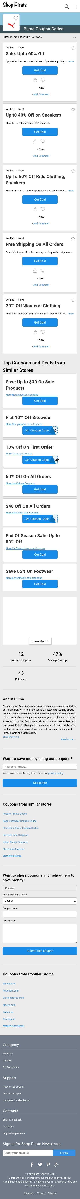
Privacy (52, 1193)
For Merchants (11, 1067)
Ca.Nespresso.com (13, 997)
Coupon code (10, 908)
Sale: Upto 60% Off (25, 53)
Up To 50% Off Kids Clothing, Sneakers (35, 179)
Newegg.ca (9, 1019)
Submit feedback (12, 1119)
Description (9, 920)
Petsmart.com (11, 990)
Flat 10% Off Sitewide (28, 417)
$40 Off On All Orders (28, 506)
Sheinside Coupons (13, 849)
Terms (40, 1193)
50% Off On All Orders (28, 476)
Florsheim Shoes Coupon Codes (20, 828)
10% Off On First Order (29, 447)
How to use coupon (13, 1086)
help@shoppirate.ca (14, 1133)
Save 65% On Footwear (29, 571)
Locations (8, 1126)
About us (8, 1053)
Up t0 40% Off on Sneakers (33, 115)
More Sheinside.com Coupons (22, 512)
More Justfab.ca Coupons (20, 483)
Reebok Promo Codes (15, 813)
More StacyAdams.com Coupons (24, 424)
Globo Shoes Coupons (15, 842)
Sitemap (28, 1193)
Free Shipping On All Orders (34, 244)
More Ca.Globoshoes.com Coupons (25, 548)
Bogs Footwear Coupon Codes (19, 821)
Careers (7, 1060)
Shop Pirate (15, 5)
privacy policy (55, 773)
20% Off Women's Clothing (33, 305)
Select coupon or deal (15, 894)
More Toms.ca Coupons (19, 453)
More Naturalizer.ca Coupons (22, 394)
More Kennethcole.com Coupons (24, 578)
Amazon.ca (9, 983)
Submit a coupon (12, 1093)
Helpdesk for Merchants (16, 1100)
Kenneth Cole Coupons (15, 835)
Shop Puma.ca (11, 736)
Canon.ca (8, 1012)
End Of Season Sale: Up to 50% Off (33, 539)
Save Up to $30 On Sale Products (30, 385)
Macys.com (9, 1005)
